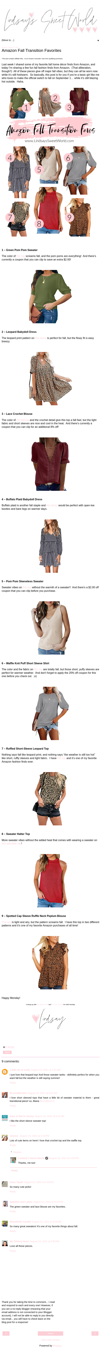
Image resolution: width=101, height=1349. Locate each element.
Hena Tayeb (16, 1182)
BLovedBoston (18, 1093)
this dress (40, 338)
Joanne (14, 1136)
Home (50, 1333)
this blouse (22, 420)
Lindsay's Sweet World (31, 1158)
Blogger (57, 1345)
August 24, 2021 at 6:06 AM (46, 1221)
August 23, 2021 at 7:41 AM (46, 1070)
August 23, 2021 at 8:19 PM (48, 1202)
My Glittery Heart (42, 1004)
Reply (13, 1082)
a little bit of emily (20, 1070)
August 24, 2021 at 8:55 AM (44, 1241)
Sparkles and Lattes (21, 1202)
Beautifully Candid (20, 1221)
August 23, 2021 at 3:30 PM (34, 1136)
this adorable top (11, 843)
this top (20, 256)
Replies (17, 1152)
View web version (50, 1340)
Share (7, 1052)
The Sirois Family (57, 1004)
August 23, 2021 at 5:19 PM (39, 1182)
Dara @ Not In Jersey (22, 1116)
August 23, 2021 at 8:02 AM (42, 1093)
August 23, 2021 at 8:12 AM (49, 1116)
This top (6, 922)
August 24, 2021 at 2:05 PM (64, 1158)
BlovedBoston (47, 1101)
